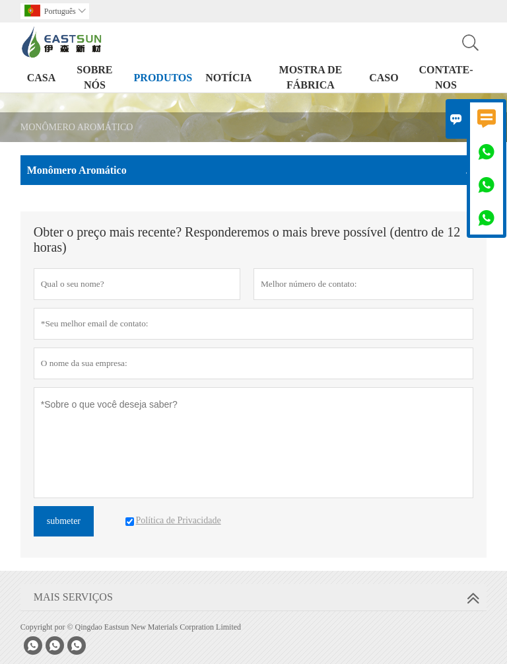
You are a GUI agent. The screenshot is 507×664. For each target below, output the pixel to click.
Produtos (163, 77)
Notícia (228, 77)
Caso (383, 77)
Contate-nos (446, 77)
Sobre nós (94, 77)
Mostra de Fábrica (311, 77)
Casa (41, 77)
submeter (64, 521)
